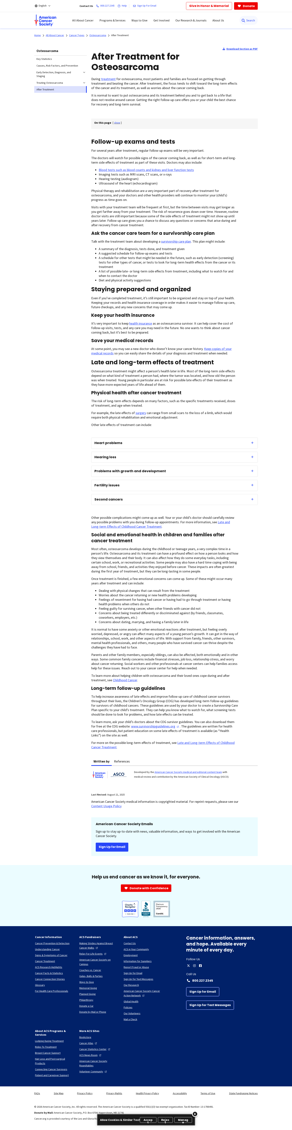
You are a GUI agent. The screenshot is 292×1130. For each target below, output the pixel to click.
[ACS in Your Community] (136, 949)
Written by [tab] (101, 761)
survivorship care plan (176, 241)
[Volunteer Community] (93, 1071)
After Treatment (120, 35)
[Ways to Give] (86, 982)
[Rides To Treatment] (46, 1047)
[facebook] (200, 965)
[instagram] (194, 965)
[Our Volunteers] (132, 1013)
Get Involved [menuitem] (161, 20)
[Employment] (131, 955)
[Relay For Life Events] (93, 953)
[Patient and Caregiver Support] (52, 1075)
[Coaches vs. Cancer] (90, 970)
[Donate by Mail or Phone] (92, 1012)
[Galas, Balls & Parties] (91, 976)
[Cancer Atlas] (88, 1043)
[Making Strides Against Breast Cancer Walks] (98, 945)
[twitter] (188, 965)
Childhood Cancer (125, 680)
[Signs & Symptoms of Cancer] (51, 955)
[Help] (123, 6)
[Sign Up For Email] (145, 6)
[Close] (195, 1114)
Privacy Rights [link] (114, 1093)
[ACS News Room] (90, 1055)
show (117, 122)
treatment (108, 79)
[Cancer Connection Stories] (50, 979)
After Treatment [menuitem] (45, 89)
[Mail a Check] (130, 1019)
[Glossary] (40, 985)
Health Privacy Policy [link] (147, 1093)
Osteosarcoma (47, 51)
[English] (45, 6)
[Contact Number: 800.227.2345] (222, 980)
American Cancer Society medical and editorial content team (188, 772)
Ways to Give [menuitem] (139, 20)
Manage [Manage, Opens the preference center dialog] (183, 1120)
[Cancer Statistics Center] (95, 1049)
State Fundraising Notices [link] (243, 1093)
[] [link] (117, 122)
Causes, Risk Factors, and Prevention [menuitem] (57, 65)
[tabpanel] (174, 777)
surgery (141, 413)
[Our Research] (131, 985)
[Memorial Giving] (88, 988)
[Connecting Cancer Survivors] (51, 1069)
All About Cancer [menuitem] (82, 20)
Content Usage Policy (106, 806)
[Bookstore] (85, 1037)
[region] (146, 1120)
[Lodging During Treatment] (49, 1041)
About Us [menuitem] (218, 20)
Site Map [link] (59, 1093)
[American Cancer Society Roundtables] (98, 1063)
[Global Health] (131, 1001)
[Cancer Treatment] (45, 961)
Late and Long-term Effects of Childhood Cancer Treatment (160, 524)
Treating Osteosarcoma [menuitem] (49, 82)
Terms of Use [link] (208, 1093)
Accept (148, 1120)
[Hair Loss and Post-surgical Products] (54, 1061)
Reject (165, 1120)
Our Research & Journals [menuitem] (191, 20)
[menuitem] (45, 20)
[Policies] (128, 1007)
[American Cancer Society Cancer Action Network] (143, 993)
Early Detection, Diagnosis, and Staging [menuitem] (53, 74)
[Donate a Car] (86, 1006)
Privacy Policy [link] (85, 1093)
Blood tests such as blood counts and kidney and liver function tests (146, 170)
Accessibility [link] (180, 1093)
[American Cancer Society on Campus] (98, 961)
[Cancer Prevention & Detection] (52, 943)
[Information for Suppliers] (138, 961)
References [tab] (122, 761)
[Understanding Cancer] (47, 949)
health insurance (140, 323)
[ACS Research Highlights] (48, 967)
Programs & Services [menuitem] (112, 20)
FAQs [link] (37, 1093)
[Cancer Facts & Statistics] (49, 973)
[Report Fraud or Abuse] (136, 967)
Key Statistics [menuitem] (44, 59)
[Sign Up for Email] (202, 991)
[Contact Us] (130, 943)
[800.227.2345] (106, 6)
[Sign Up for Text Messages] (210, 1005)
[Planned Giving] (87, 994)
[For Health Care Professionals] (51, 991)
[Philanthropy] (86, 1000)
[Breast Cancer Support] (48, 1053)
